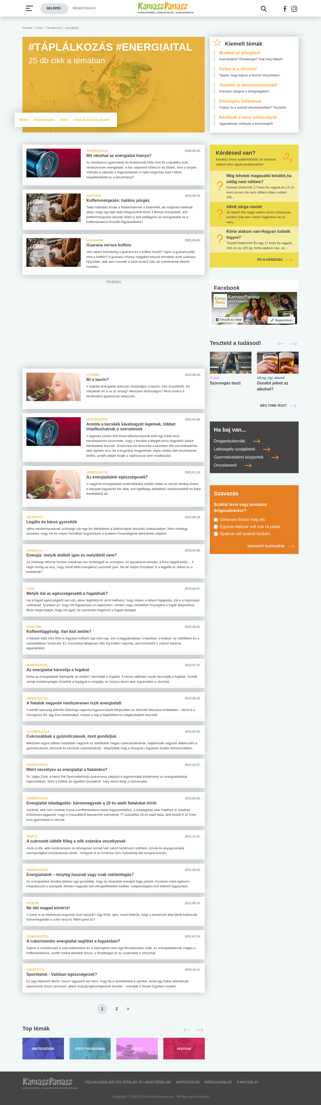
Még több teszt (273, 405)
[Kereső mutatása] (263, 9)
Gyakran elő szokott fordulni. (245, 534)
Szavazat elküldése (271, 546)
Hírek (39, 28)
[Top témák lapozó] (113, 1030)
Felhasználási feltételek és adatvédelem (128, 1082)
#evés (24, 120)
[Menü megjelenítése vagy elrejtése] (29, 8)
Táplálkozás (54, 28)
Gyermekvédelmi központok (246, 457)
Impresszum (187, 1082)
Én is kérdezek (275, 260)
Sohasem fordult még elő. (243, 519)
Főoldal (27, 28)
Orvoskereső (233, 465)
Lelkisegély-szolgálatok (242, 449)
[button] (285, 9)
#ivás (64, 120)
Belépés (54, 8)
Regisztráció (84, 8)
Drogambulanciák (237, 441)
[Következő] (198, 1030)
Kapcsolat (248, 1082)
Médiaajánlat (218, 1082)
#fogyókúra (44, 120)
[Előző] (185, 1030)
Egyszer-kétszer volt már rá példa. (250, 527)
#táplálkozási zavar (91, 120)
